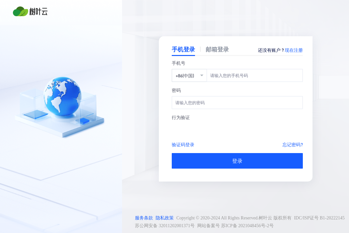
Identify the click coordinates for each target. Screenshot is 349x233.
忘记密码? (292, 144)
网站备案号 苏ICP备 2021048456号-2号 (235, 225)
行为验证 (181, 117)
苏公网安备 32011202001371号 (165, 225)
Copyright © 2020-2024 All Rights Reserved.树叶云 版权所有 (233, 218)
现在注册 (294, 50)
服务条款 (144, 218)
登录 (237, 160)
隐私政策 (165, 218)
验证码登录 (183, 144)
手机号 (178, 63)
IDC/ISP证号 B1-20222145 (319, 218)
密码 (176, 90)
